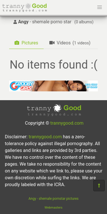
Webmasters (53, 207)
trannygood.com (66, 123)
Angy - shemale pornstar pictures (54, 199)
